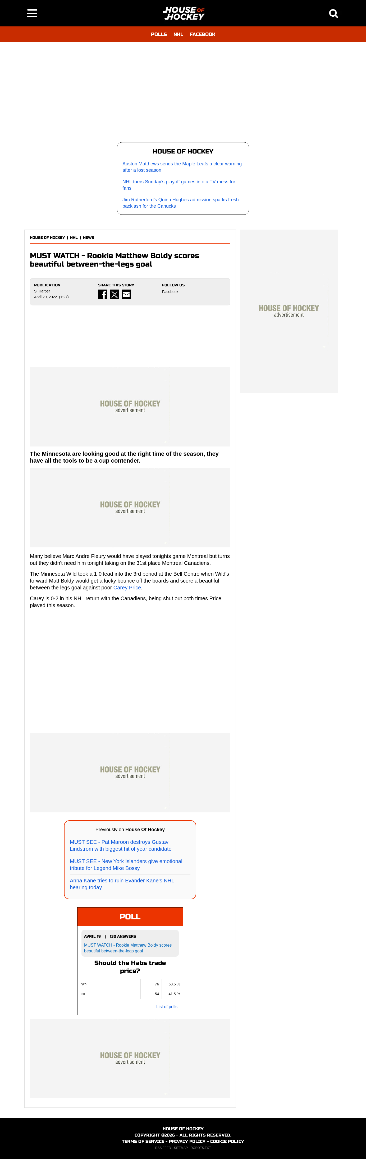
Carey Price (127, 587)
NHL (178, 34)
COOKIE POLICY (227, 1141)
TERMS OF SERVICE (143, 1141)
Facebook (170, 292)
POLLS (159, 34)
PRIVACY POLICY (187, 1141)
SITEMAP (180, 1148)
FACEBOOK (202, 34)
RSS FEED (163, 1148)
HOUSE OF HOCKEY (47, 237)
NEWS (88, 237)
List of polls (166, 1006)
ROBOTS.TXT (201, 1148)
